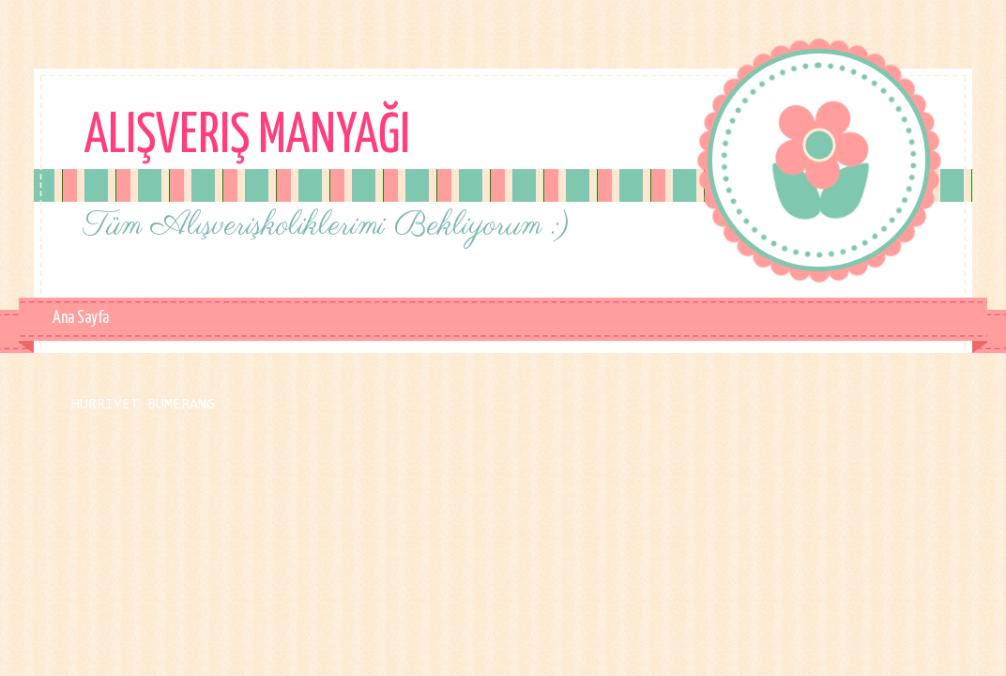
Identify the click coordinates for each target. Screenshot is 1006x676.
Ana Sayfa (81, 318)
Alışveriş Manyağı (247, 137)
